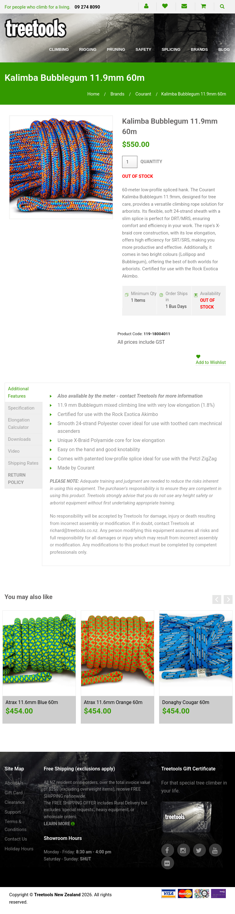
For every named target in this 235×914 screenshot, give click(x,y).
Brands (199, 49)
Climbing (59, 49)
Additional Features (18, 392)
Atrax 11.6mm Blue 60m (32, 702)
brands (117, 94)
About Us (14, 783)
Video (14, 451)
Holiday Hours (19, 849)
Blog (224, 49)
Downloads (19, 439)
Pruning (116, 49)
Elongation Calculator (19, 423)
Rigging (87, 49)
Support (13, 812)
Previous (216, 599)
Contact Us (16, 839)
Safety (143, 49)
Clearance (15, 802)
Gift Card (14, 793)
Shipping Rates (23, 463)
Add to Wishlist (211, 362)
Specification (21, 408)
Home (94, 94)
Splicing (171, 49)
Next (228, 599)
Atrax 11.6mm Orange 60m (113, 702)
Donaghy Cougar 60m (185, 702)
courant (143, 94)
